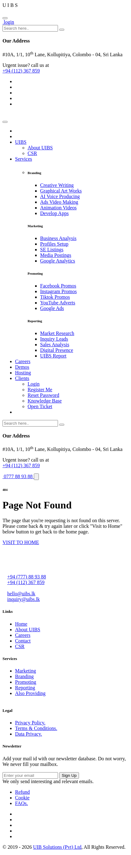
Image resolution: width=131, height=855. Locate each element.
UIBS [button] (20, 142)
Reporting (25, 687)
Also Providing (30, 693)
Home (21, 624)
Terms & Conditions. (36, 728)
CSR (19, 646)
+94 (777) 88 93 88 (26, 576)
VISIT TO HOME (21, 542)
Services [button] (23, 159)
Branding (24, 676)
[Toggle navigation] (5, 122)
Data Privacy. (28, 734)
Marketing (25, 670)
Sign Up (69, 775)
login (8, 22)
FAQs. (21, 803)
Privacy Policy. (30, 722)
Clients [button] (22, 378)
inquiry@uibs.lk (23, 599)
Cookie (22, 797)
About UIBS (27, 629)
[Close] (5, 18)
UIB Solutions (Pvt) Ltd (57, 847)
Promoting (25, 682)
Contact (23, 640)
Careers (22, 635)
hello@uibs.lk (21, 593)
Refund (22, 792)
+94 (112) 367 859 (21, 70)
